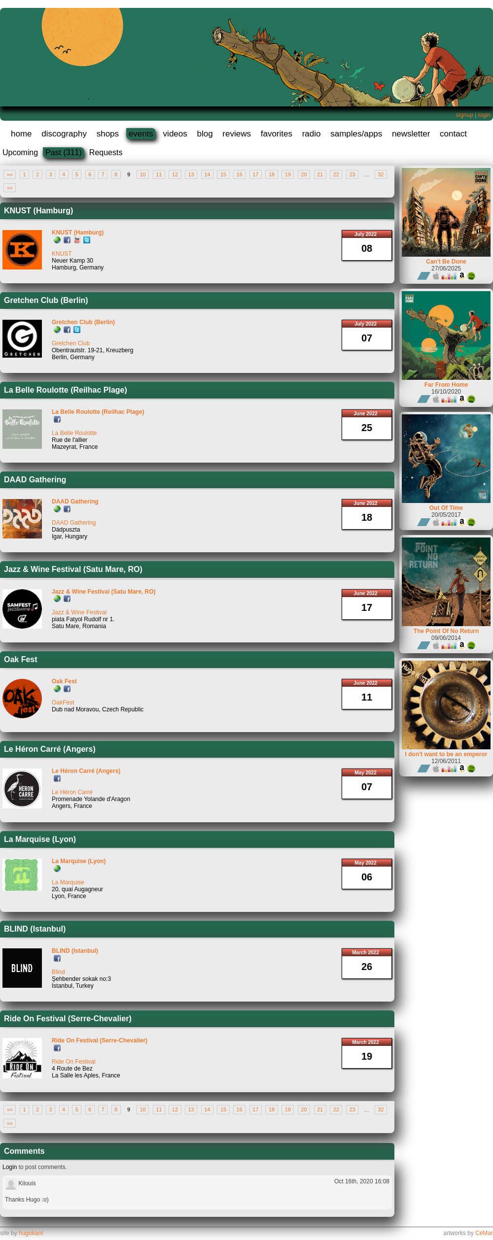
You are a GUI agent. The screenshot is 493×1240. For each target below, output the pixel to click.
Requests (106, 152)
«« (10, 174)
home (21, 133)
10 (142, 174)
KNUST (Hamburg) (38, 210)
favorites (276, 133)
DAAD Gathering (35, 479)
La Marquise (68, 882)
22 (336, 174)
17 (255, 174)
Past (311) (63, 152)
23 (352, 174)
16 (240, 174)
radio (311, 133)
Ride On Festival (74, 1061)
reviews (236, 133)
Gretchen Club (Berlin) (46, 300)
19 (288, 174)
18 (272, 174)
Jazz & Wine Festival (79, 612)
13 (191, 174)
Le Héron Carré (72, 792)
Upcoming (20, 152)
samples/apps (356, 133)
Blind (58, 972)
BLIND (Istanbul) (35, 929)
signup (464, 114)
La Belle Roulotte (74, 433)
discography (64, 133)
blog (204, 133)
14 (207, 174)
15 (223, 174)
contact (453, 133)
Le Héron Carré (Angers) (50, 749)
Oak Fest (20, 659)
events (141, 133)
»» (10, 188)
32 (381, 174)
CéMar (484, 1233)
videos (175, 133)
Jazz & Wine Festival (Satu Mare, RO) (73, 569)
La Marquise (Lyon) (40, 839)
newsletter (411, 133)
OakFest (63, 702)
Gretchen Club (71, 343)
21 (320, 174)
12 (175, 174)
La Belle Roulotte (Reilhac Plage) (65, 390)
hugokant (31, 1233)
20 (304, 174)
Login (9, 1167)
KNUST (62, 253)
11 (159, 174)
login (484, 114)
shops (108, 133)
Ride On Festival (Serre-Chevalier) (68, 1018)
